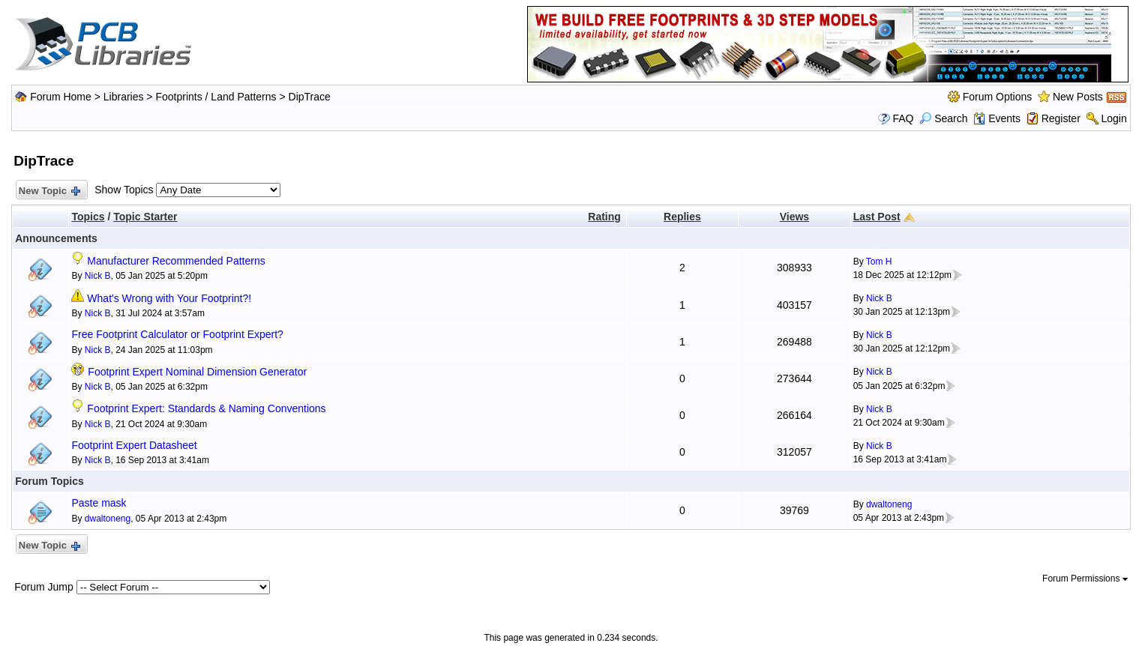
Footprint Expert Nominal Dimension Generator (197, 372)
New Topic (48, 191)
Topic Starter (145, 217)
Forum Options (998, 97)
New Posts (1078, 97)
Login (1114, 118)
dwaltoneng (107, 518)
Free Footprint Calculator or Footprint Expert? (177, 334)
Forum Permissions (1085, 578)
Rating (604, 217)
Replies (682, 217)
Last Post (877, 217)
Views (794, 217)
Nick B (98, 276)
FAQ (902, 118)
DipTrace (310, 97)
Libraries (123, 97)
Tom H (879, 261)
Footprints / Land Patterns (215, 97)
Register (1061, 118)
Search (943, 118)
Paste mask (98, 503)
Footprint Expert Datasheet (133, 445)
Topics (87, 217)
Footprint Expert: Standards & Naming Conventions (206, 408)
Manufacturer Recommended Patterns (176, 261)
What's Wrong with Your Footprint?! (169, 298)
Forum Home (60, 97)
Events (997, 118)
